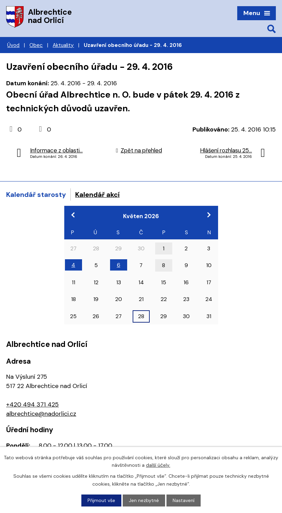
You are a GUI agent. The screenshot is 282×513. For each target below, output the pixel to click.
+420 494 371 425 (32, 404)
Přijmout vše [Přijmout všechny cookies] (101, 500)
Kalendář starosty (36, 194)
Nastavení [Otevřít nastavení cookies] (183, 500)
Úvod (13, 45)
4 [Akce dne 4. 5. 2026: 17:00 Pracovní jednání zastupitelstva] (73, 264)
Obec (36, 45)
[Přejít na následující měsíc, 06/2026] (208, 214)
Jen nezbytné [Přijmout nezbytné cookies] (144, 500)
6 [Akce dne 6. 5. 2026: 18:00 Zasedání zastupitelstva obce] (118, 264)
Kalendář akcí (97, 194)
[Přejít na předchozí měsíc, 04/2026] (73, 214)
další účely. (158, 465)
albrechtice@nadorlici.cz (41, 414)
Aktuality (63, 45)
